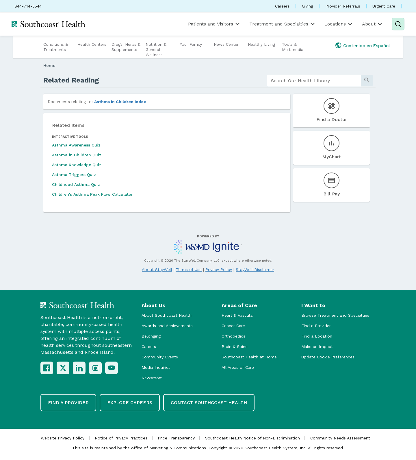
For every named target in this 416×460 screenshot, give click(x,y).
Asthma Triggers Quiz (74, 174)
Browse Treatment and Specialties (335, 315)
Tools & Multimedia (292, 47)
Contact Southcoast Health (209, 402)
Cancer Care (233, 325)
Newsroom (152, 377)
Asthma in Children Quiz (76, 155)
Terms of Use (189, 269)
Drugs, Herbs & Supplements (126, 47)
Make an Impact (317, 346)
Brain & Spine (235, 346)
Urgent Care (383, 6)
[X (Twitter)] (63, 368)
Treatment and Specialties (282, 24)
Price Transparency (176, 438)
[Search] (398, 24)
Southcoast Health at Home (249, 357)
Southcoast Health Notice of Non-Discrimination (252, 438)
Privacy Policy (218, 269)
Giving (307, 6)
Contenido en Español (366, 45)
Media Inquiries (156, 367)
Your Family (191, 44)
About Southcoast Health (167, 315)
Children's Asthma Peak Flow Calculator (92, 194)
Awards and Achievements (167, 325)
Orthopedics (233, 336)
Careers (282, 6)
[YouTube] (111, 368)
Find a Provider (316, 325)
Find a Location (316, 336)
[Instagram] (95, 368)
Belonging (151, 336)
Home (49, 65)
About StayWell (157, 269)
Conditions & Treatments (55, 47)
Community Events (160, 357)
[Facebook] (46, 368)
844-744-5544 (28, 6)
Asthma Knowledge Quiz (76, 164)
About (372, 24)
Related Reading (71, 80)
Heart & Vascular (238, 315)
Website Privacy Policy (62, 438)
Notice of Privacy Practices (121, 438)
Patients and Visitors (214, 24)
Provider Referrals (342, 6)
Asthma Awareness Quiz (76, 145)
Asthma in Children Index (120, 101)
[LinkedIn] (79, 368)
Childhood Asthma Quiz (76, 184)
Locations (338, 24)
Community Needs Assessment (340, 438)
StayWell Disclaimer (255, 269)
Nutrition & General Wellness (156, 49)
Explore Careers (129, 402)
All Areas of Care (238, 367)
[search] (313, 81)
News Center (226, 44)
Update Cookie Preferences (327, 357)
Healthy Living (261, 44)
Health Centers (91, 44)
